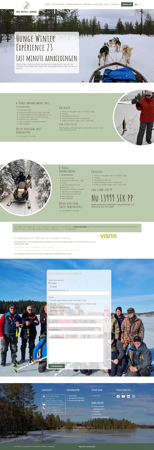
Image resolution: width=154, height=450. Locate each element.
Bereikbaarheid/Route (76, 398)
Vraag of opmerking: (75, 349)
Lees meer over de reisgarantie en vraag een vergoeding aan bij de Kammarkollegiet (46, 250)
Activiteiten (73, 396)
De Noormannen (35, 446)
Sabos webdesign (48, 446)
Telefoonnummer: (75, 332)
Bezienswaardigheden (76, 400)
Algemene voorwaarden (87, 446)
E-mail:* (75, 324)
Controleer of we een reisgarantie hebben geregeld (34, 247)
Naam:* (75, 316)
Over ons (97, 396)
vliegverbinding (79, 227)
